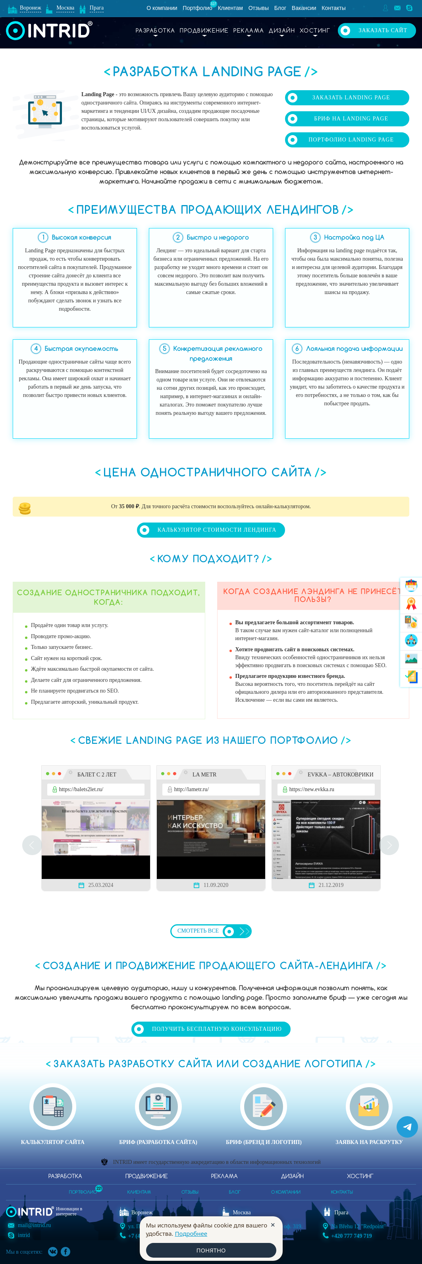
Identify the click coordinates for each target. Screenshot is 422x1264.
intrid (24, 1235)
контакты (342, 1192)
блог (235, 1192)
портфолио (83, 1190)
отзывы (189, 1192)
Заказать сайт (382, 30)
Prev (32, 845)
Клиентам (230, 8)
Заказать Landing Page (351, 98)
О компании (161, 8)
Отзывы (259, 8)
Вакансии (304, 8)
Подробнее (191, 1233)
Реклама (248, 31)
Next (390, 845)
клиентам (139, 1192)
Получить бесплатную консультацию (217, 1029)
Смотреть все (198, 931)
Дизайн (282, 31)
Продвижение (204, 31)
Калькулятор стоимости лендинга (217, 530)
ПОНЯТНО (210, 1250)
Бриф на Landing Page (351, 119)
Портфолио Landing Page (351, 140)
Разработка (155, 31)
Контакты (333, 8)
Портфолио (197, 8)
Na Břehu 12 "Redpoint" (358, 1226)
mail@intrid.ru (34, 1225)
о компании (286, 1192)
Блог (280, 8)
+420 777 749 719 (351, 1236)
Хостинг (315, 31)
